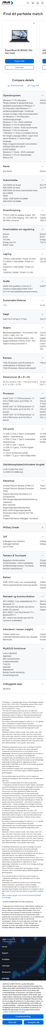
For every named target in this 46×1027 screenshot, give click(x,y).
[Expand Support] (43, 951)
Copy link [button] (33, 85)
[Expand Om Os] (43, 945)
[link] (19, 67)
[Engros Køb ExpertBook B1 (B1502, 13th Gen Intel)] (19, 61)
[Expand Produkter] (43, 957)
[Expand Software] (43, 976)
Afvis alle (12, 1022)
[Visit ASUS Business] (9, 939)
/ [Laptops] (19, 940)
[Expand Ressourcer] (43, 970)
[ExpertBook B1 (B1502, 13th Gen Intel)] (19, 51)
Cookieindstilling (23, 1016)
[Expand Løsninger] (43, 964)
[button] (27, 2)
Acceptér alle (33, 1022)
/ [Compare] (26, 940)
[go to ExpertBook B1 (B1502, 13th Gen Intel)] (19, 36)
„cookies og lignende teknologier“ (14, 1012)
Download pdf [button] (15, 85)
